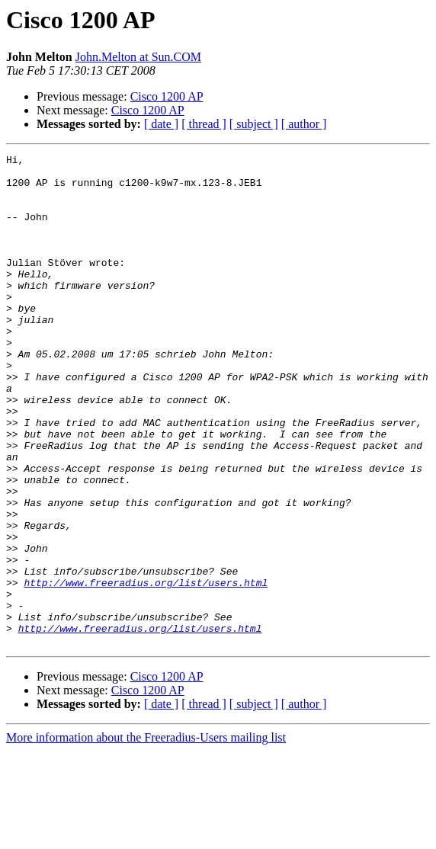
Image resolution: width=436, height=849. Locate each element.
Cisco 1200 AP (167, 96)
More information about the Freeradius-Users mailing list (146, 835)
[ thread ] (203, 123)
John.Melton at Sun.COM (138, 56)
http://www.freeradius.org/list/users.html (146, 669)
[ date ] (161, 123)
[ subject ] (253, 123)
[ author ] (304, 123)
